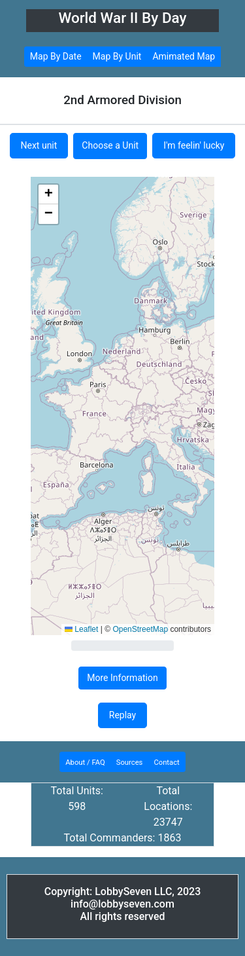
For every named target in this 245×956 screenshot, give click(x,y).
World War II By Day (122, 17)
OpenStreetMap (140, 629)
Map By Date (56, 56)
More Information (122, 677)
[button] (48, 194)
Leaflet (81, 629)
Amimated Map (183, 56)
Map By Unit (117, 56)
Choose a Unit (110, 145)
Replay (122, 715)
